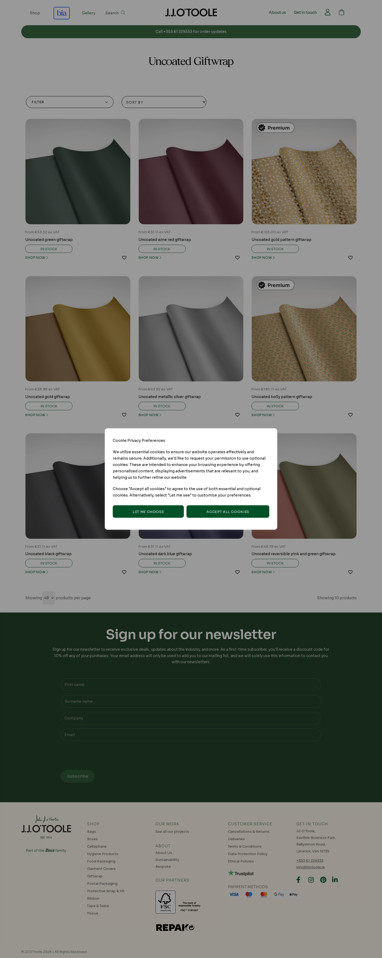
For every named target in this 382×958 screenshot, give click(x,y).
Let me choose (148, 512)
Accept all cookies (227, 512)
